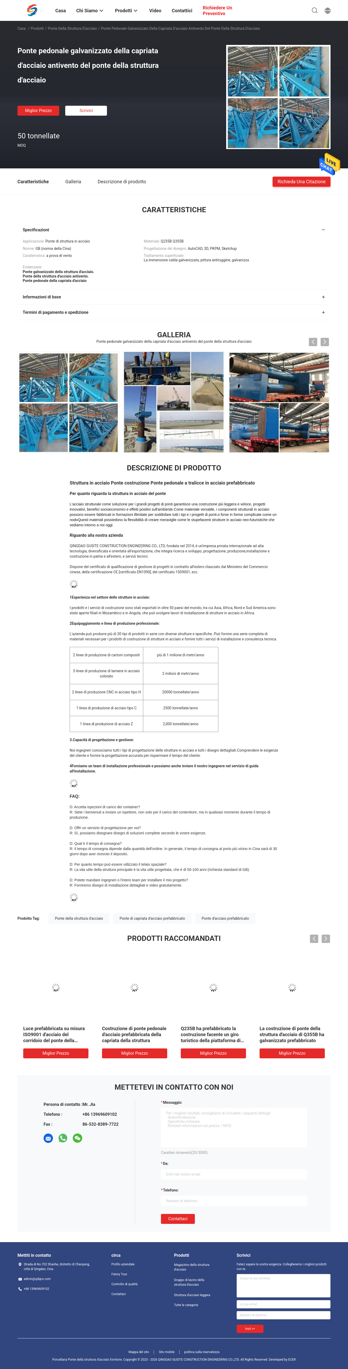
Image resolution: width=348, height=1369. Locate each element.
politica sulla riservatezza (201, 1352)
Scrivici (86, 110)
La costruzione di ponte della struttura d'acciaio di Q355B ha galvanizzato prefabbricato (292, 1034)
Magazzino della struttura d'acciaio (191, 1267)
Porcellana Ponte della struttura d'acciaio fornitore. (87, 1359)
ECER (292, 1359)
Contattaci (178, 1218)
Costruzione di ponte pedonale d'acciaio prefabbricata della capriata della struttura (134, 1034)
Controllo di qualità (124, 1284)
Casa (21, 28)
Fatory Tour (119, 1274)
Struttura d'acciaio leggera (192, 1295)
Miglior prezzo (38, 110)
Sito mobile (167, 1352)
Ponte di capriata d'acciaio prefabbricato (152, 918)
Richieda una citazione (302, 181)
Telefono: (170, 1190)
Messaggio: (172, 1102)
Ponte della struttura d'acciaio (72, 28)
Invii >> (250, 1329)
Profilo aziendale (123, 1264)
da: (166, 1163)
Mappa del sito (139, 1352)
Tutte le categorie (186, 1305)
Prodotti (37, 28)
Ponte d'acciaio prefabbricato (225, 918)
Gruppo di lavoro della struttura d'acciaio (189, 1282)
